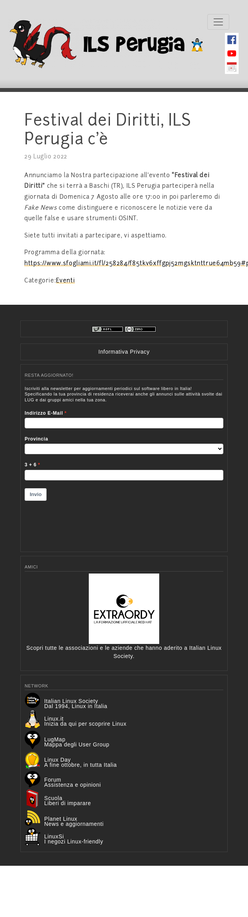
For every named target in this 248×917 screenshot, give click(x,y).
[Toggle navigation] (218, 22)
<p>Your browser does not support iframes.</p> (124, 464)
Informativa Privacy (123, 352)
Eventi (65, 280)
